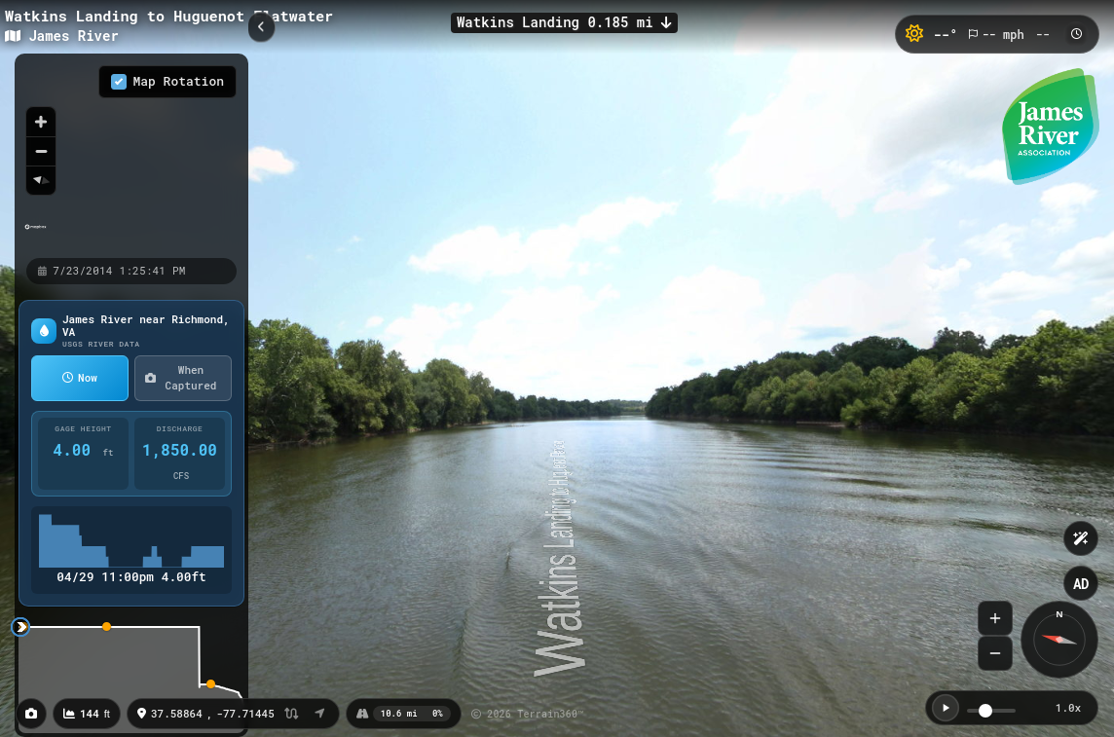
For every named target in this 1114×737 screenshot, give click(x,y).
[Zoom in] (41, 121)
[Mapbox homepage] (35, 235)
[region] (131, 154)
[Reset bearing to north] (41, 180)
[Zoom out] (41, 151)
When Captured (180, 377)
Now (79, 377)
